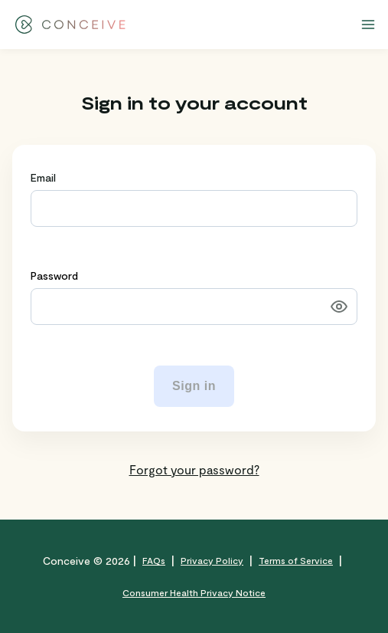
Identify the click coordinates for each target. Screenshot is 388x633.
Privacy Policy (212, 560)
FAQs (153, 560)
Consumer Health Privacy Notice (194, 592)
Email (43, 177)
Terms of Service (296, 560)
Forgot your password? (194, 469)
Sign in (194, 385)
